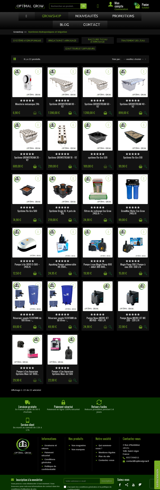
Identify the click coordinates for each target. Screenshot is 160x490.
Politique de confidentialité (49, 449)
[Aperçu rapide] (40, 113)
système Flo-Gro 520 (97, 157)
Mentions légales (107, 434)
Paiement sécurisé (47, 435)
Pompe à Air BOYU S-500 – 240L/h (27, 266)
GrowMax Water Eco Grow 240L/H (133, 212)
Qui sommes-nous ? (104, 429)
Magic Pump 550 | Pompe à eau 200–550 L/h (132, 266)
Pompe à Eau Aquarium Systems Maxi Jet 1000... (27, 373)
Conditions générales (48, 442)
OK (83, 6)
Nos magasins (79, 427)
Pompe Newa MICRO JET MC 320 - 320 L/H (133, 319)
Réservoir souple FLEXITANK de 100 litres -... (27, 319)
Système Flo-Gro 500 (27, 211)
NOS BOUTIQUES (157, 478)
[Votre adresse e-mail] (82, 463)
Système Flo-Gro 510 (132, 157)
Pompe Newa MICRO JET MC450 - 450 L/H (98, 319)
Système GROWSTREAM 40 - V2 (133, 105)
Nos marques (78, 431)
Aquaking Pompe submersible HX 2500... (62, 266)
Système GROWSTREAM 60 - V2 (98, 105)
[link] (119, 466)
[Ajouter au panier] (35, 113)
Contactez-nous (106, 442)
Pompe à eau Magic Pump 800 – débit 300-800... (98, 266)
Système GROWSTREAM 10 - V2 (62, 157)
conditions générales (88, 469)
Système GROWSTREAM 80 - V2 (62, 105)
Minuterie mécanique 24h (27, 104)
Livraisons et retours (49, 429)
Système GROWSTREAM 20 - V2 (27, 159)
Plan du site (104, 438)
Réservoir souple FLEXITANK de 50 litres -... (62, 319)
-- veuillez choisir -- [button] (134, 59)
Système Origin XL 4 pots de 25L (62, 212)
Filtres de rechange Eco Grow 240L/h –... (97, 212)
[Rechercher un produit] (65, 6)
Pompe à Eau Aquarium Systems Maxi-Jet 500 (62, 373)
